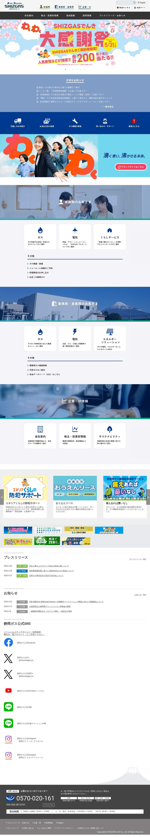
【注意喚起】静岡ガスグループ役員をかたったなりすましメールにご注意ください (74, 101)
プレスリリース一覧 (137, 559)
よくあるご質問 (45, 828)
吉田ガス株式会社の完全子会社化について (46, 576)
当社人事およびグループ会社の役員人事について (49, 566)
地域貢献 (70, 15)
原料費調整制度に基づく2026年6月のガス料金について (51, 571)
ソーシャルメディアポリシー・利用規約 (22, 632)
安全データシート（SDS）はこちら (44, 374)
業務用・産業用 (66, 6)
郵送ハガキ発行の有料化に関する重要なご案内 (59, 87)
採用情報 (87, 15)
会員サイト (141, 7)
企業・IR (86, 6)
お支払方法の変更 (47, 126)
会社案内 (29, 15)
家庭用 (46, 6)
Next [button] (148, 497)
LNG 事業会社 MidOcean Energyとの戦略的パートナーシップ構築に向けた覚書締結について (66, 602)
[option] (75, 43)
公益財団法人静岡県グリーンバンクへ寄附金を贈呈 (50, 606)
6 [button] (84, 69)
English (142, 2)
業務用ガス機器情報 (38, 365)
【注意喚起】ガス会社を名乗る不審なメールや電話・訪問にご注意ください (72, 94)
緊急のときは (124, 7)
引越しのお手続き (18, 126)
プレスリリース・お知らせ (112, 15)
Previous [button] (2, 497)
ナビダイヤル (48, 805)
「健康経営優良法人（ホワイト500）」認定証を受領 (50, 611)
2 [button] (69, 69)
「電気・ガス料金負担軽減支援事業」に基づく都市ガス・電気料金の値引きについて (75, 98)
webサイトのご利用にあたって (91, 828)
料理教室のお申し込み (39, 272)
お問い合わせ (28, 828)
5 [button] (81, 69)
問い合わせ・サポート (105, 126)
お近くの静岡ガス (37, 277)
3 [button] (73, 69)
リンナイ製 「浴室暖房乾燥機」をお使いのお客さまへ (63, 90)
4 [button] (77, 69)
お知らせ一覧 (140, 595)
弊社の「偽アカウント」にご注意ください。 (24, 634)
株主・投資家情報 (50, 15)
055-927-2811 (102, 800)
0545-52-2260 (86, 800)
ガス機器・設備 (36, 263)
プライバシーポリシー (65, 828)
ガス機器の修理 (75, 126)
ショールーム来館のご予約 (41, 268)
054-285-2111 (69, 800)
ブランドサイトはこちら (132, 166)
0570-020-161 (35, 798)
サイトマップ (13, 828)
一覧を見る (108, 106)
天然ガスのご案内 (37, 370)
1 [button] (65, 69)
